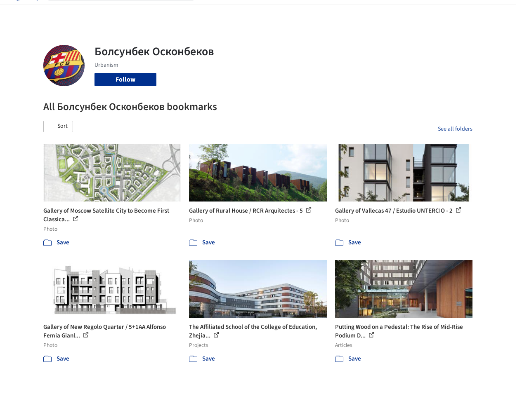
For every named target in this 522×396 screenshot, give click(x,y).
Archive (386, 11)
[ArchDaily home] (26, 11)
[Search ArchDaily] (127, 11)
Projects (213, 11)
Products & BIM (280, 11)
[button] (58, 126)
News (361, 11)
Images (242, 11)
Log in (428, 11)
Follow (125, 79)
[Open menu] (496, 11)
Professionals (328, 11)
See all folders (455, 129)
